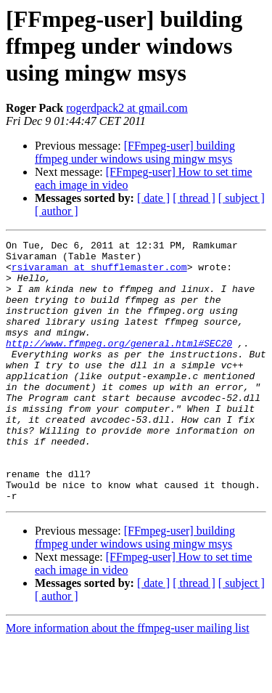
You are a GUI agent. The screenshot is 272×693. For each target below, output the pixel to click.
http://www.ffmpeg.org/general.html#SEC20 (119, 364)
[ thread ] (194, 198)
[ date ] (153, 198)
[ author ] (56, 211)
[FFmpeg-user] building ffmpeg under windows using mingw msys (135, 152)
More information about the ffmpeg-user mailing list (128, 680)
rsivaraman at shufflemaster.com (99, 273)
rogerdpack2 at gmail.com (127, 108)
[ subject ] (241, 198)
